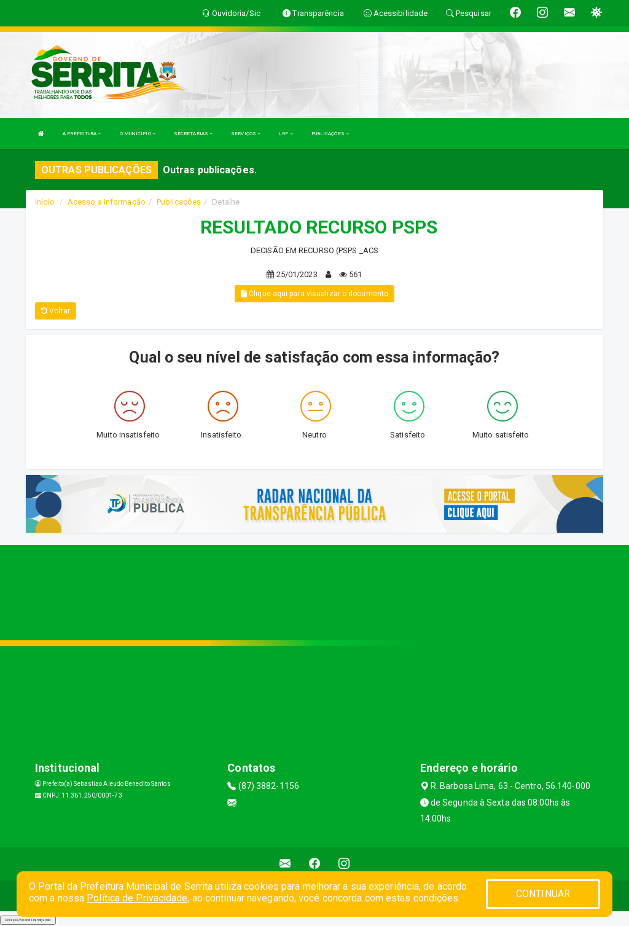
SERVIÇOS (245, 133)
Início (45, 201)
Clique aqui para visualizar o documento (314, 293)
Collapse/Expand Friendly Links (28, 920)
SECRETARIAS (193, 133)
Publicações (179, 201)
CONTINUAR (543, 894)
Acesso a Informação (107, 201)
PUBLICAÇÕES (330, 133)
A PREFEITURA (82, 133)
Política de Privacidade (137, 898)
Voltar (55, 311)
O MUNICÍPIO (137, 133)
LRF (286, 133)
